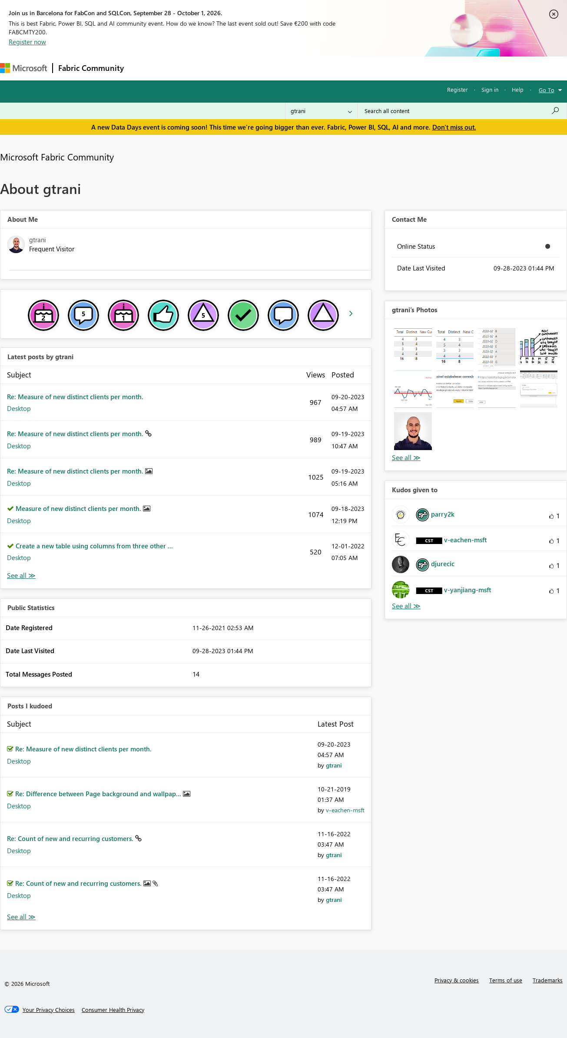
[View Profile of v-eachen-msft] (345, 810)
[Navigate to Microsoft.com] (23, 68)
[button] (413, 347)
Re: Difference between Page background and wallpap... (99, 793)
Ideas (217, 68)
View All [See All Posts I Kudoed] (21, 917)
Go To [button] (546, 89)
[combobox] (462, 111)
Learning (328, 68)
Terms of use (505, 980)
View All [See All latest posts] (21, 576)
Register (457, 89)
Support (365, 68)
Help (518, 89)
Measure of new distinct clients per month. (79, 508)
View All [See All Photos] (406, 458)
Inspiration (182, 68)
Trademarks (548, 980)
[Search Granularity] (321, 111)
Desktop (19, 408)
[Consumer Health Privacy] (113, 1010)
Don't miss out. (454, 127)
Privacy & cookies (456, 980)
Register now (27, 41)
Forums (143, 68)
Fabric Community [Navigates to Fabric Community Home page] (91, 68)
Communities (256, 68)
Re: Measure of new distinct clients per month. (75, 396)
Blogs (295, 68)
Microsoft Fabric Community (57, 156)
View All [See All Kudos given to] (406, 606)
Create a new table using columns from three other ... (94, 545)
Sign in (489, 89)
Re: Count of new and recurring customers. (71, 838)
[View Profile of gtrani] (334, 765)
